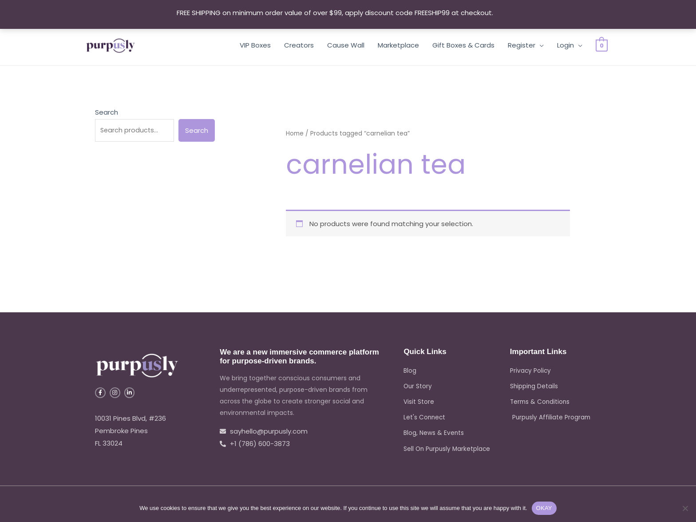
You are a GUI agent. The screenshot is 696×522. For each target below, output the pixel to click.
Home (295, 133)
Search (106, 112)
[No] (684, 508)
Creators (299, 45)
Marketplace (398, 45)
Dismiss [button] (507, 12)
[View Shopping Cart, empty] (602, 45)
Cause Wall (345, 45)
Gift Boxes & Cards (463, 45)
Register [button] (521, 45)
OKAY (544, 508)
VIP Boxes (255, 45)
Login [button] (565, 45)
